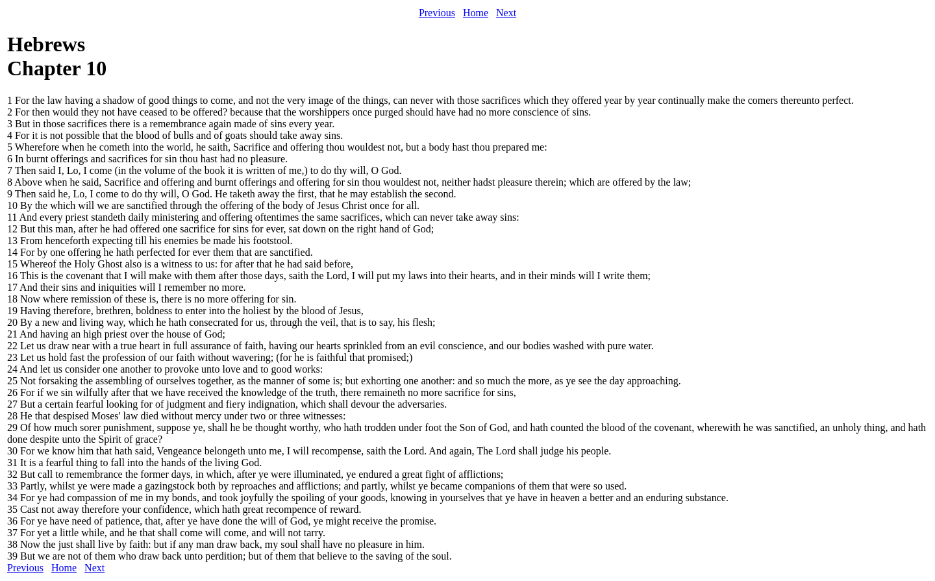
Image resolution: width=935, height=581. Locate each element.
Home (475, 12)
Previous (437, 12)
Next (506, 12)
